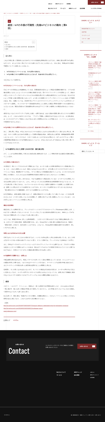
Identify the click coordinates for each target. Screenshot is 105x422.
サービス (63, 8)
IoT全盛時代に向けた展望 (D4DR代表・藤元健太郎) (20, 46)
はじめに (8, 44)
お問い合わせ (94, 2)
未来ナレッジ (73, 8)
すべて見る (91, 131)
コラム (16, 320)
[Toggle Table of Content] (33, 42)
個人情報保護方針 (75, 415)
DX (9, 21)
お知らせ (50, 3)
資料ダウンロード (59, 3)
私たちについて (52, 8)
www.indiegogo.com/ (10, 311)
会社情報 (82, 8)
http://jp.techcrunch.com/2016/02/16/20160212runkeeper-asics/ (23, 308)
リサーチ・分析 (86, 38)
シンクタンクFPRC (96, 8)
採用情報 (69, 3)
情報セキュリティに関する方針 (87, 415)
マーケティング (86, 35)
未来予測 (84, 32)
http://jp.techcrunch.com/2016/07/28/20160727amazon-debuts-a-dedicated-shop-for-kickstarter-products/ (36, 305)
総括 (7, 49)
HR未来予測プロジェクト (88, 28)
